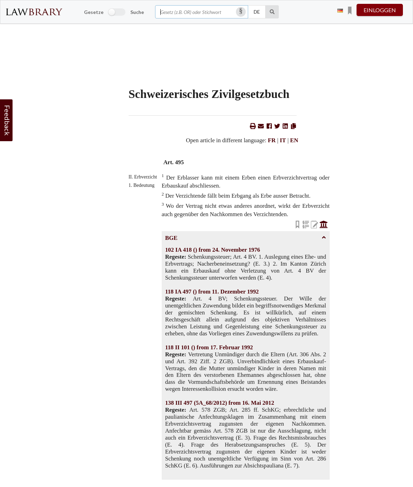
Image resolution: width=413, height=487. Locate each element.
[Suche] (272, 11)
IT (283, 140)
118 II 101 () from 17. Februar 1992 (209, 347)
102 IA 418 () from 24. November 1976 (212, 249)
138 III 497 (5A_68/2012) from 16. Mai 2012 (219, 403)
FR (272, 140)
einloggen (380, 10)
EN (294, 140)
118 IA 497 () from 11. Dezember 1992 (212, 291)
